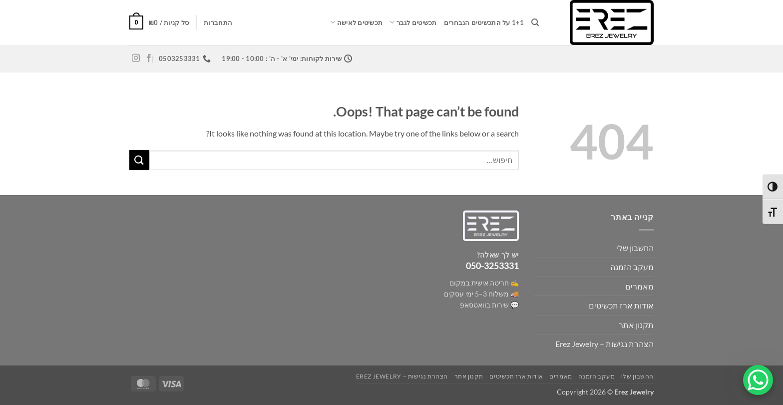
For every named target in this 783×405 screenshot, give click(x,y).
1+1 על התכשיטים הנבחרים (484, 22)
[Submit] (139, 160)
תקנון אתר (636, 325)
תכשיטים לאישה (356, 22)
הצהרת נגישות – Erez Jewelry (604, 343)
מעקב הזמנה (632, 267)
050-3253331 (492, 265)
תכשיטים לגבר (413, 22)
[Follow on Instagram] (136, 58)
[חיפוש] (535, 22)
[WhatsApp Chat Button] (758, 380)
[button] (218, 22)
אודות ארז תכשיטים (621, 305)
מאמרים (639, 286)
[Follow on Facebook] (149, 58)
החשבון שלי (635, 247)
